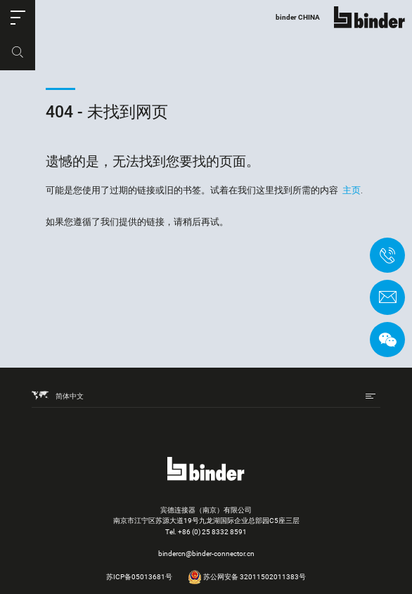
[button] (17, 17)
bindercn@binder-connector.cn (206, 553)
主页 (351, 190)
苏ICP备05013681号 (139, 577)
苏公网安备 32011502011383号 (247, 577)
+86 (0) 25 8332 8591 (212, 532)
